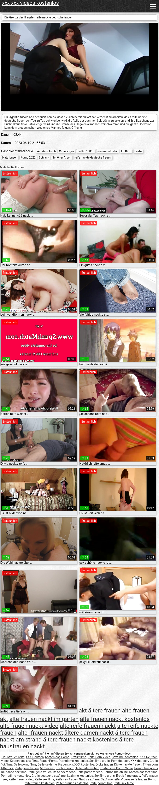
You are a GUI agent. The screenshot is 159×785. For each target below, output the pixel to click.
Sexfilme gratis (99, 761)
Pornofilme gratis (146, 768)
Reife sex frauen (66, 779)
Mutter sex (47, 768)
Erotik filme (78, 757)
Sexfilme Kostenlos (125, 757)
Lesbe (138, 151)
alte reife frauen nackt (88, 725)
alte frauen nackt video (29, 725)
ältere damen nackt (89, 732)
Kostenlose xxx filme (24, 761)
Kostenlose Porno (57, 757)
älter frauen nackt (40, 732)
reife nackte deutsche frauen (93, 157)
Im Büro (126, 151)
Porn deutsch (120, 761)
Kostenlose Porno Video (116, 768)
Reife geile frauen (27, 768)
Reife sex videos (64, 772)
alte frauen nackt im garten (43, 719)
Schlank (44, 157)
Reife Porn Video (99, 757)
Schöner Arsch (61, 157)
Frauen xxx (65, 764)
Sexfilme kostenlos (80, 776)
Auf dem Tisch (46, 151)
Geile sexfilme (47, 764)
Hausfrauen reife (12, 757)
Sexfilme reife (110, 779)
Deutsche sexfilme (13, 772)
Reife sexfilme (44, 779)
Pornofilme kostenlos (73, 761)
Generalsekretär (108, 151)
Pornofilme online (116, 772)
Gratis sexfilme (89, 779)
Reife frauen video (21, 779)
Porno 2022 (28, 157)
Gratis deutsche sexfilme (48, 776)
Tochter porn (64, 768)
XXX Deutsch (35, 757)
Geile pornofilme (25, 764)
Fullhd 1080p (85, 151)
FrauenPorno (48, 761)
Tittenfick (6, 768)
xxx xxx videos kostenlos (30, 3)
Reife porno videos (89, 772)
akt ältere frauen (99, 710)
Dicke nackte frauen (128, 764)
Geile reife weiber (87, 768)
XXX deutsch (139, 761)
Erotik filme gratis (128, 776)
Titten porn (150, 764)
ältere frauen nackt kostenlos (80, 739)
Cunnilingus (66, 151)
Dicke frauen (104, 764)
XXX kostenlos (84, 764)
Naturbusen (9, 157)
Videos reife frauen (134, 779)
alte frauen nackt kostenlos (115, 719)
